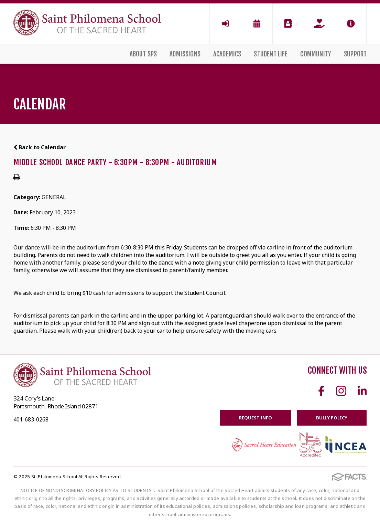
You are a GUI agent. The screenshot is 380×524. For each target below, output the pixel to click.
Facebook (321, 391)
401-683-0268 (30, 419)
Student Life (270, 54)
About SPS (143, 54)
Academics (227, 54)
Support (355, 54)
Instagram (341, 391)
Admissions (185, 54)
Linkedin (362, 391)
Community (315, 54)
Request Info (255, 418)
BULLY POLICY (331, 418)
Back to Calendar (39, 147)
